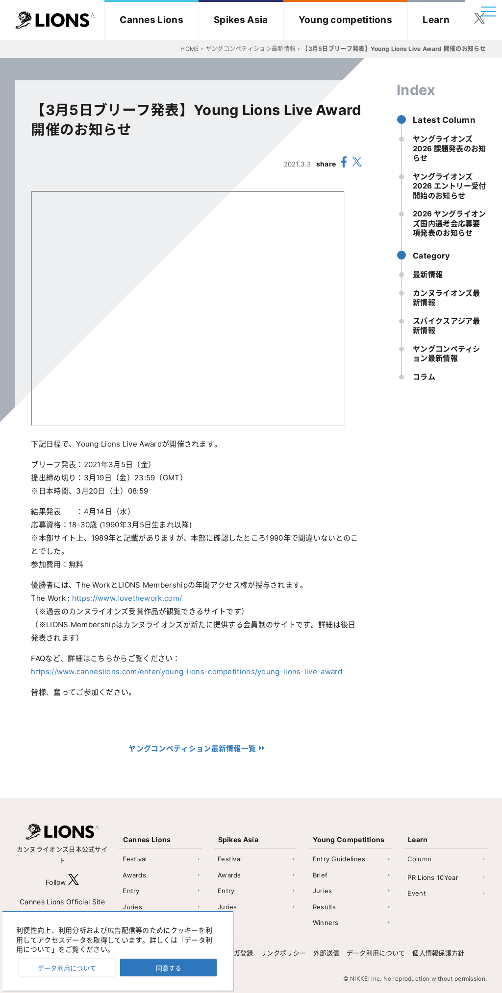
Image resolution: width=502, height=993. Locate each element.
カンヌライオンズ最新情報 (446, 297)
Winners (326, 922)
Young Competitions (348, 839)
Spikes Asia (241, 19)
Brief (320, 875)
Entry (131, 891)
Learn (436, 19)
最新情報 (428, 274)
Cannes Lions (151, 19)
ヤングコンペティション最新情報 (446, 353)
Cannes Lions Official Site (62, 902)
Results (324, 907)
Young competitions (345, 19)
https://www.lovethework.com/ (127, 598)
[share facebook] (344, 163)
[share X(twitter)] (357, 163)
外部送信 (326, 953)
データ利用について (376, 953)
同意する (168, 968)
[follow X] (73, 882)
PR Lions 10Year (432, 877)
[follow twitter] (479, 20)
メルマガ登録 (233, 953)
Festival (135, 859)
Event (416, 893)
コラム (424, 376)
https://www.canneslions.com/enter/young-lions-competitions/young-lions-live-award (186, 671)
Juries (132, 907)
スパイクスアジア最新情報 (446, 325)
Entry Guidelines (339, 859)
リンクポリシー (283, 953)
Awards (134, 875)
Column (419, 859)
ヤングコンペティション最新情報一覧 (192, 748)
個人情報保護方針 (438, 953)
